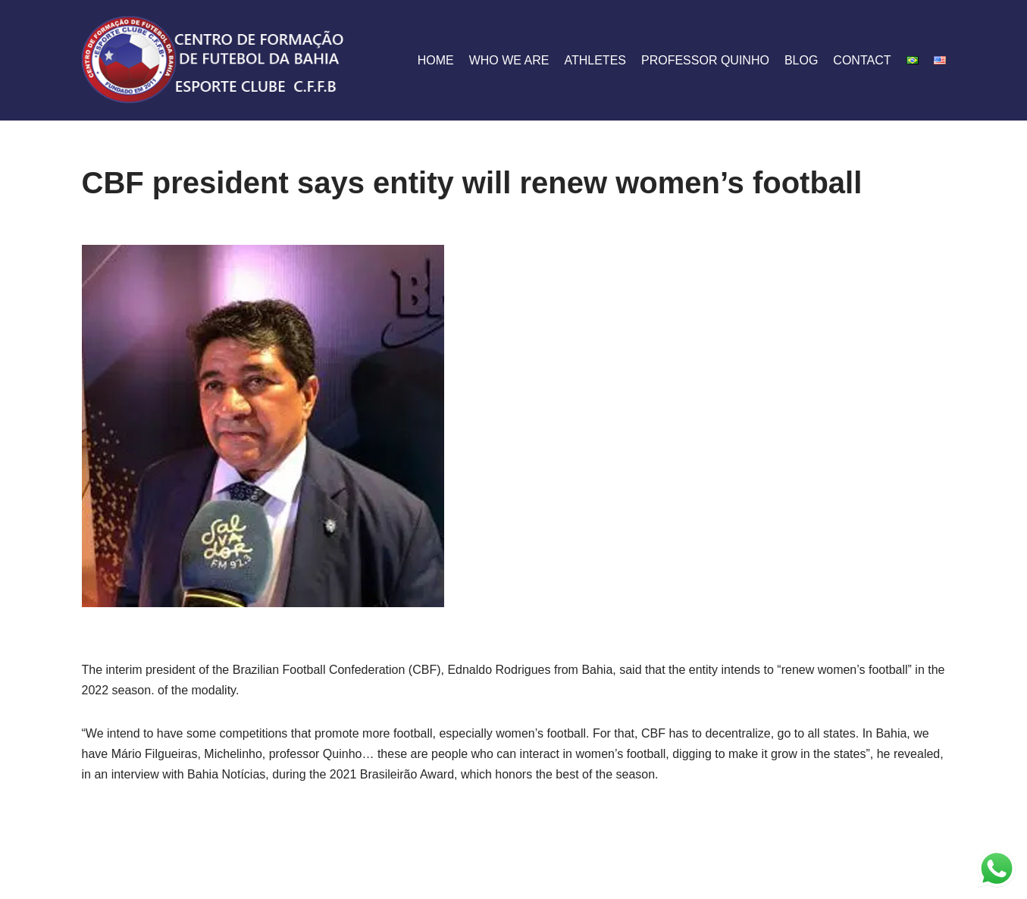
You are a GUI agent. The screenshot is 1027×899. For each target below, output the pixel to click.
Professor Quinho (705, 60)
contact (862, 60)
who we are (509, 60)
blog (801, 60)
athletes (595, 60)
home (436, 60)
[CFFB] (214, 60)
